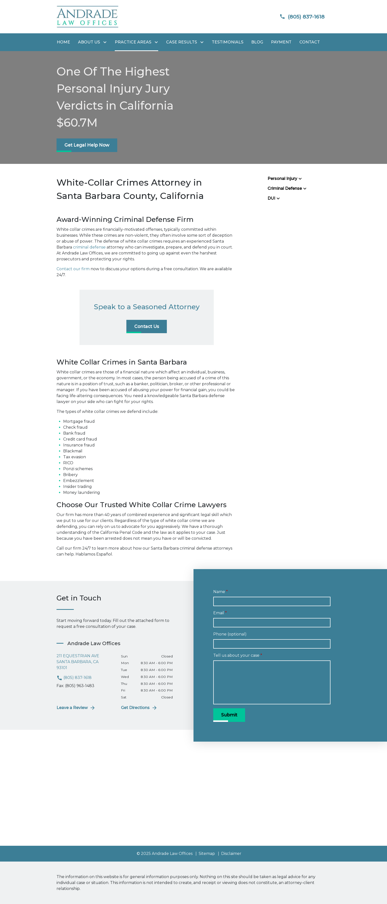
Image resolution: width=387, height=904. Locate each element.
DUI (271, 198)
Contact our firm (73, 269)
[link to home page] (87, 16)
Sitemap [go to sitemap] (207, 853)
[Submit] (229, 715)
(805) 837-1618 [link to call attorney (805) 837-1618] (74, 677)
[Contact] (309, 42)
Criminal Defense (285, 188)
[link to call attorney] (297, 16)
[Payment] (281, 42)
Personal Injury (282, 178)
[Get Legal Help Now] (87, 145)
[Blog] (257, 42)
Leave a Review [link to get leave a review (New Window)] (76, 708)
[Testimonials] (227, 42)
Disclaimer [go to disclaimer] (231, 853)
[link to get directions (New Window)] (85, 662)
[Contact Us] (146, 326)
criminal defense (89, 247)
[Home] (63, 42)
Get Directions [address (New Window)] (139, 708)
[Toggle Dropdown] (106, 42)
